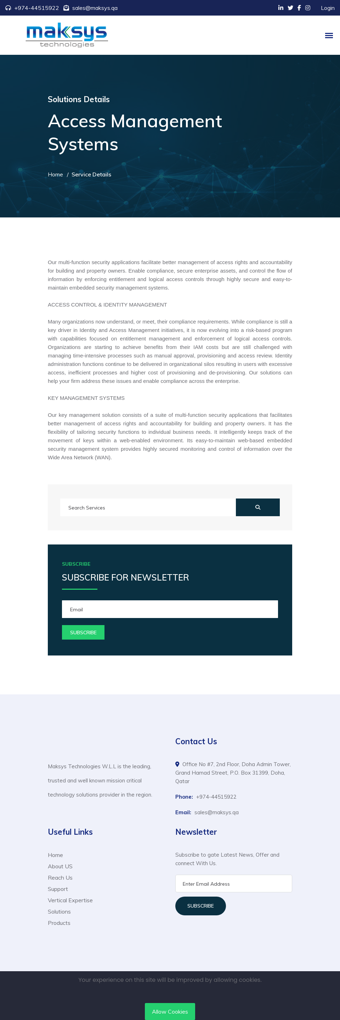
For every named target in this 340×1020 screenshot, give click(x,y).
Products (59, 922)
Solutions (59, 911)
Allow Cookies (170, 1011)
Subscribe (200, 906)
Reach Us (60, 877)
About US (60, 866)
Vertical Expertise (70, 900)
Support (58, 888)
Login (328, 7)
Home (55, 174)
